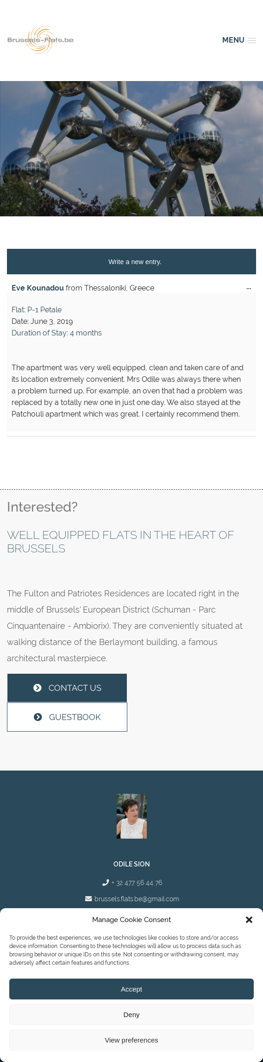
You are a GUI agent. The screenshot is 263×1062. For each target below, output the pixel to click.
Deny (131, 1014)
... (251, 289)
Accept (131, 989)
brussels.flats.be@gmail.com (136, 899)
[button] (249, 919)
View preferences (131, 1040)
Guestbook (67, 717)
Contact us (67, 688)
